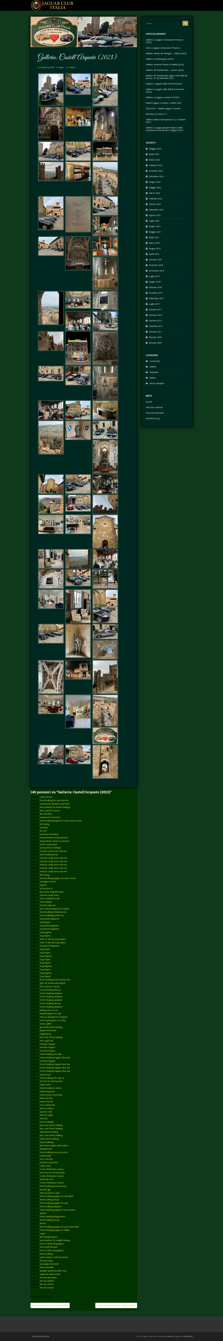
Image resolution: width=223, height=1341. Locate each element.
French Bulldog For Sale (51, 1054)
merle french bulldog (49, 1138)
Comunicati (154, 361)
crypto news (45, 1084)
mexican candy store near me (53, 851)
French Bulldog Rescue (50, 990)
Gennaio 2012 (155, 320)
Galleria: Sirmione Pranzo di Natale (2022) (165, 64)
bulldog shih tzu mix (49, 1010)
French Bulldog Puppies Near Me (55, 1057)
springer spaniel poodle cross (53, 1270)
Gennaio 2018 (155, 287)
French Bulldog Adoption (51, 993)
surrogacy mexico (48, 881)
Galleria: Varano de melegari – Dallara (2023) (166, 53)
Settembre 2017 (156, 298)
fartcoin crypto (46, 1115)
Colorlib (168, 1336)
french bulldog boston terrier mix (55, 979)
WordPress (188, 1336)
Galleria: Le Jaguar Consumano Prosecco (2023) (164, 41)
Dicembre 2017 (156, 292)
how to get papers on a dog (52, 1020)
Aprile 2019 (154, 254)
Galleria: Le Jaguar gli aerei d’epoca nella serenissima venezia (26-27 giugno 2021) (164, 129)
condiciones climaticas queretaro (55, 803)
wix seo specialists (48, 1277)
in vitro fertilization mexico (52, 1169)
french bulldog (46, 1253)
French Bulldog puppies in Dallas (55, 1230)
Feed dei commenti (155, 412)
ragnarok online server (50, 1274)
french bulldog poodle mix (52, 915)
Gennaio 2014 (155, 315)
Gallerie (72, 67)
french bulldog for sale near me (54, 800)
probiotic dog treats (49, 1162)
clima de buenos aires (50, 1193)
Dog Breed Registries (49, 918)
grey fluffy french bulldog (51, 1027)
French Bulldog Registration (52, 1216)
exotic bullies (45, 1023)
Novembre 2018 (156, 270)
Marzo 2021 (154, 243)
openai (43, 1213)
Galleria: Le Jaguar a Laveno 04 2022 (162, 97)
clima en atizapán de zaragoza (54, 1017)
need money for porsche (51, 1094)
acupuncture (45, 1074)
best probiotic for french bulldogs (55, 807)
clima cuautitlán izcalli (49, 898)
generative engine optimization (54, 1145)
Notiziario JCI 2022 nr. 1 (156, 114)
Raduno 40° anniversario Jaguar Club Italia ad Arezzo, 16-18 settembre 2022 (166, 76)
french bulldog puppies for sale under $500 (59, 1226)
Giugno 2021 (155, 226)
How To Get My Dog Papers (53, 939)
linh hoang (44, 824)
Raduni (152, 377)
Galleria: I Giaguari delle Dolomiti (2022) (164, 83)
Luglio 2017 (154, 304)
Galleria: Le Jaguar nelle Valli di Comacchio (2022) (165, 90)
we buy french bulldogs (50, 847)
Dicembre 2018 (156, 265)
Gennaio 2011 (155, 331)
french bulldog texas (49, 854)
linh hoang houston (48, 1236)
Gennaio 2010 (155, 337)
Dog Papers (45, 922)
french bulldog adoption (51, 1206)
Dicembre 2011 (156, 326)
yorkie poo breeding (49, 834)
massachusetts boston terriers (54, 837)
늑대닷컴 (44, 827)
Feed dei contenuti (154, 407)
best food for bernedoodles (52, 1172)
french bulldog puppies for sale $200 (56, 1196)
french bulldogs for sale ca (52, 1078)
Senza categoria (156, 383)
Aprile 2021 (154, 237)
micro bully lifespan (48, 1247)
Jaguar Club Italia (41, 1336)
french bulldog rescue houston (54, 1152)
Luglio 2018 (154, 276)
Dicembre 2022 (156, 170)
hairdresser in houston (50, 817)
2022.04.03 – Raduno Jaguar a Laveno (163, 108)
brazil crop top (46, 1101)
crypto (43, 1233)
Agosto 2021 (155, 215)
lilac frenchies (46, 813)
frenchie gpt (45, 1189)
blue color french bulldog (51, 1037)
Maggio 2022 (155, 187)
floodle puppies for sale (50, 1013)
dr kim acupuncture (48, 844)
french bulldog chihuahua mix (53, 912)
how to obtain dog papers (52, 1243)
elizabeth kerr (46, 1148)
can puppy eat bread (49, 1264)
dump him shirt (46, 1179)
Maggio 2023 (155, 148)
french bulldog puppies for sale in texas (58, 878)
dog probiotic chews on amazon (54, 841)
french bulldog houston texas (53, 1186)
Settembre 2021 (156, 209)
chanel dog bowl (47, 1091)
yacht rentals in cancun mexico (54, 1257)
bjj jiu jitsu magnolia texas (52, 891)
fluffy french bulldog (49, 1132)
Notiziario (153, 372)
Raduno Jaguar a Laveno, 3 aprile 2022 (163, 103)
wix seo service (47, 1284)
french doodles (46, 1267)
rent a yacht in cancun (50, 810)
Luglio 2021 (154, 220)
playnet (43, 885)
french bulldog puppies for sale (54, 1203)
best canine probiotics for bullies (54, 908)
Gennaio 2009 (155, 342)
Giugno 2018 (155, 281)
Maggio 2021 (155, 231)
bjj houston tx (46, 888)
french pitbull (45, 901)
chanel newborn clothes (51, 1088)
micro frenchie (46, 1159)
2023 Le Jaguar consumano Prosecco (163, 47)
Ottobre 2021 (155, 204)
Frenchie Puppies (47, 1044)
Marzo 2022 (154, 193)
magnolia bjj (45, 1033)
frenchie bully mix (48, 905)
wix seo (43, 830)
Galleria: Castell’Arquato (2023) (160, 59)
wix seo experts (47, 1280)
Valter (61, 67)
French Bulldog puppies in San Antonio (57, 1209)
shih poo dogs (46, 1260)
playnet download (48, 1030)
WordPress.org (152, 418)
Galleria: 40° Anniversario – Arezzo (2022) (165, 70)
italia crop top (46, 1098)
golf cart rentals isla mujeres (53, 983)
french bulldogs (47, 1121)
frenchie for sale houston (51, 1081)
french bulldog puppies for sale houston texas (61, 820)
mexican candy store (49, 895)
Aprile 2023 (154, 154)
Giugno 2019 (155, 248)
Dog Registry (46, 932)
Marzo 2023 (154, 159)
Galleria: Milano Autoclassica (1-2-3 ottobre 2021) (165, 120)
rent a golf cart (46, 1040)
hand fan (44, 1118)
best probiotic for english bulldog (55, 1240)
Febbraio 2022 (155, 198)
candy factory (46, 797)
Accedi (149, 401)
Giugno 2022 (155, 182)
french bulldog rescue (49, 1199)
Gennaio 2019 (155, 259)
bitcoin (43, 1223)
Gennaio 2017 (155, 309)
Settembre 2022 (156, 176)
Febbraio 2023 (155, 165)
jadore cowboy (46, 1108)
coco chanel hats (47, 1105)
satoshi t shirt (46, 1111)
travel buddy (45, 1155)
